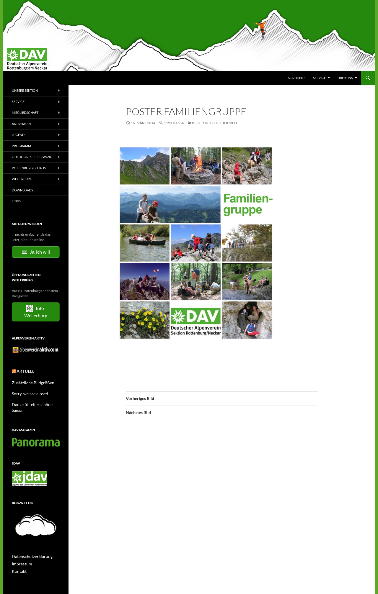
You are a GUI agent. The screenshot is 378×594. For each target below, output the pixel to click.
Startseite (296, 78)
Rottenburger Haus (29, 168)
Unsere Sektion (25, 90)
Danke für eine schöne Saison (34, 403)
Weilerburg (22, 179)
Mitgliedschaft (25, 112)
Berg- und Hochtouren (214, 123)
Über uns (345, 78)
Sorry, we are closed (27, 392)
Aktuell (24, 371)
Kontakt (18, 563)
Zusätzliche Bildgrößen (30, 381)
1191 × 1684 (174, 123)
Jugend (18, 135)
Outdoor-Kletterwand (32, 157)
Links (16, 201)
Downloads (22, 190)
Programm (21, 146)
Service (319, 78)
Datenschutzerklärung (29, 549)
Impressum (20, 556)
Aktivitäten (21, 124)
